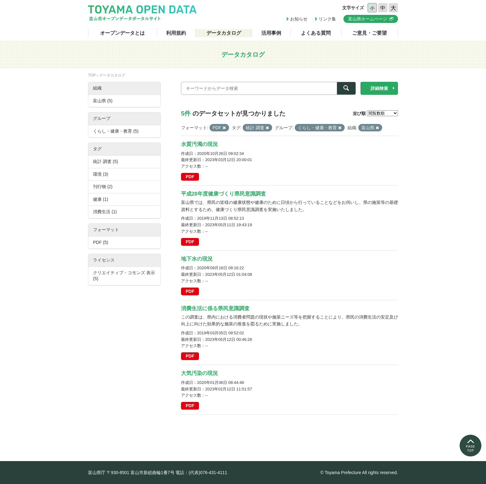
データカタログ (223, 33)
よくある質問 (316, 33)
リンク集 (327, 19)
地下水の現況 (197, 259)
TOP (91, 75)
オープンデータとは (122, 33)
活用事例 (271, 33)
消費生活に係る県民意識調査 (215, 308)
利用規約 (176, 33)
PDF (190, 176)
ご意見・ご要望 (369, 33)
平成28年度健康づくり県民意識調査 (223, 194)
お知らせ (298, 19)
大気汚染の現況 (199, 373)
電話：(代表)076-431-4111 (201, 472)
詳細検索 (379, 88)
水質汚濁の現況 (199, 144)
